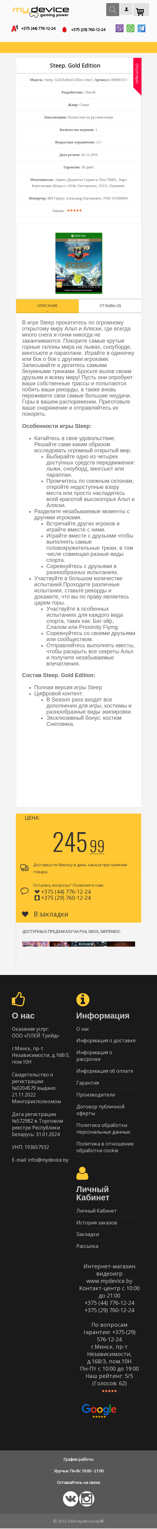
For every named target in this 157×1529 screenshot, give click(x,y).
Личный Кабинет (96, 1211)
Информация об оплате (104, 1071)
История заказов (96, 1223)
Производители (95, 1095)
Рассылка (87, 1246)
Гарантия (87, 1083)
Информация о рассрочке (94, 1056)
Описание (47, 305)
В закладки (45, 914)
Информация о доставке (106, 1040)
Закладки (87, 1234)
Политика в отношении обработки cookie (105, 1147)
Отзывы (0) (110, 305)
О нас (82, 1029)
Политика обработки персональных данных (103, 1128)
